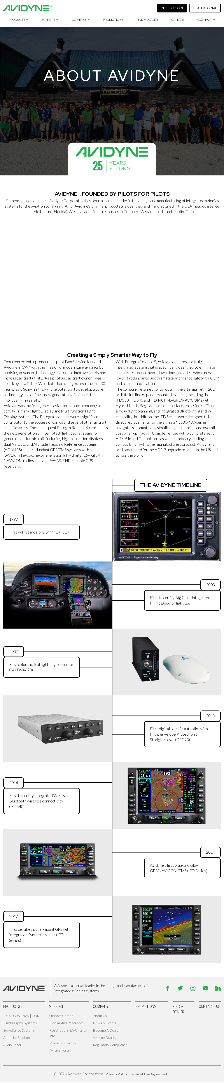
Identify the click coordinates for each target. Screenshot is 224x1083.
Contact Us (209, 1006)
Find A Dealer (147, 20)
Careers (177, 20)
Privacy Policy (116, 1074)
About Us (100, 1016)
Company (79, 20)
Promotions (113, 20)
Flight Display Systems (20, 1023)
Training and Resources (66, 1023)
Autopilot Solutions (17, 1037)
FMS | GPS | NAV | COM (21, 1016)
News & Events (104, 1023)
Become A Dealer (106, 1030)
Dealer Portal (205, 8)
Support (48, 20)
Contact (204, 20)
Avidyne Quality (104, 1037)
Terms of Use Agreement (148, 1074)
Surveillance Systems (19, 1030)
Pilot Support (172, 8)
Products (17, 20)
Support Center (61, 1016)
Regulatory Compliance (110, 1045)
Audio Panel (12, 1045)
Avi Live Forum (60, 1050)
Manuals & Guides (62, 1043)
